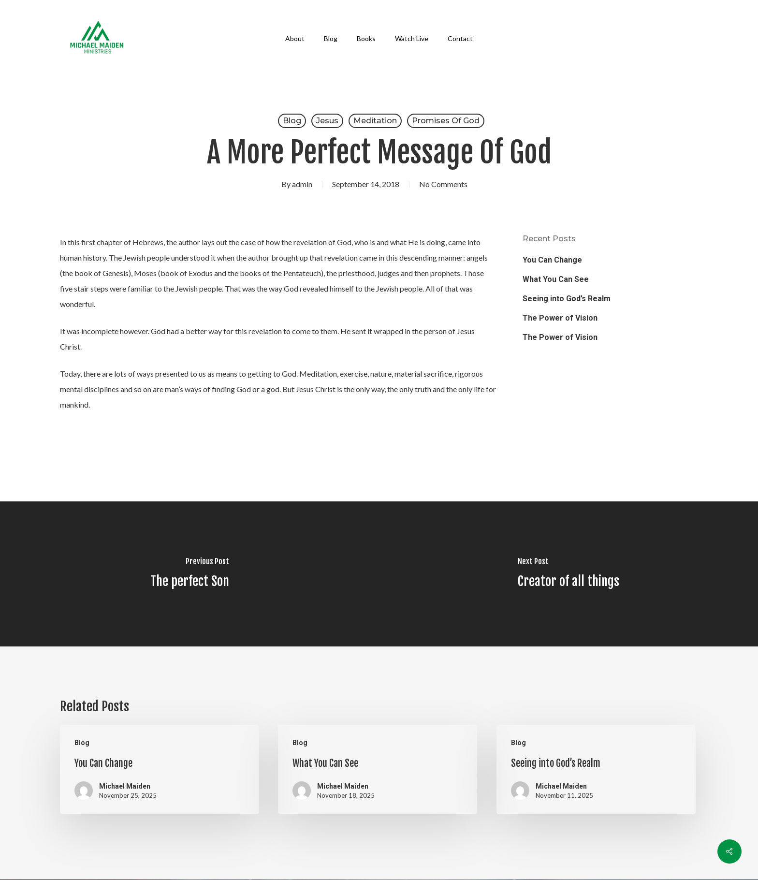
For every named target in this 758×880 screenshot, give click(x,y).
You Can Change (552, 259)
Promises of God (446, 120)
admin (302, 184)
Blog (292, 120)
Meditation (375, 120)
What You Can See (556, 279)
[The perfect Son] (189, 573)
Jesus (327, 120)
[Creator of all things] (568, 573)
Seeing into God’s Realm (567, 298)
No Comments (443, 184)
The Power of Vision (560, 318)
